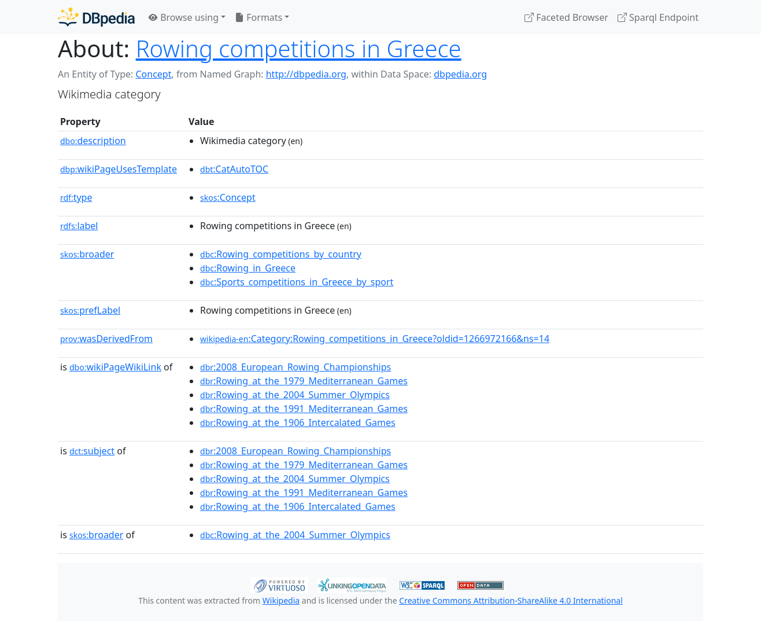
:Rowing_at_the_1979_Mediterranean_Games (304, 380)
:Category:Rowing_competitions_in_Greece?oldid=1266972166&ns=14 (374, 338)
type (76, 197)
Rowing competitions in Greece (298, 48)
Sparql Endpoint (658, 17)
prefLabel (90, 310)
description (93, 140)
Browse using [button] (184, 17)
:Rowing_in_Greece (247, 268)
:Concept (228, 197)
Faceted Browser (566, 17)
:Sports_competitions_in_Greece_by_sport (296, 281)
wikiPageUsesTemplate (118, 169)
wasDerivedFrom (106, 338)
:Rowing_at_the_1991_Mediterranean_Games (304, 408)
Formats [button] (258, 17)
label (79, 225)
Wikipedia (281, 600)
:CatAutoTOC (234, 169)
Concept (153, 74)
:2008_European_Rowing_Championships (295, 367)
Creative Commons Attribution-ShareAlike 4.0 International (510, 600)
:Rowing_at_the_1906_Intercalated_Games (298, 422)
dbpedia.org (460, 74)
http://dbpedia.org (306, 74)
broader (87, 254)
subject (91, 450)
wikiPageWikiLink (115, 367)
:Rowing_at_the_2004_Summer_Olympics (295, 394)
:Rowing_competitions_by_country (280, 254)
